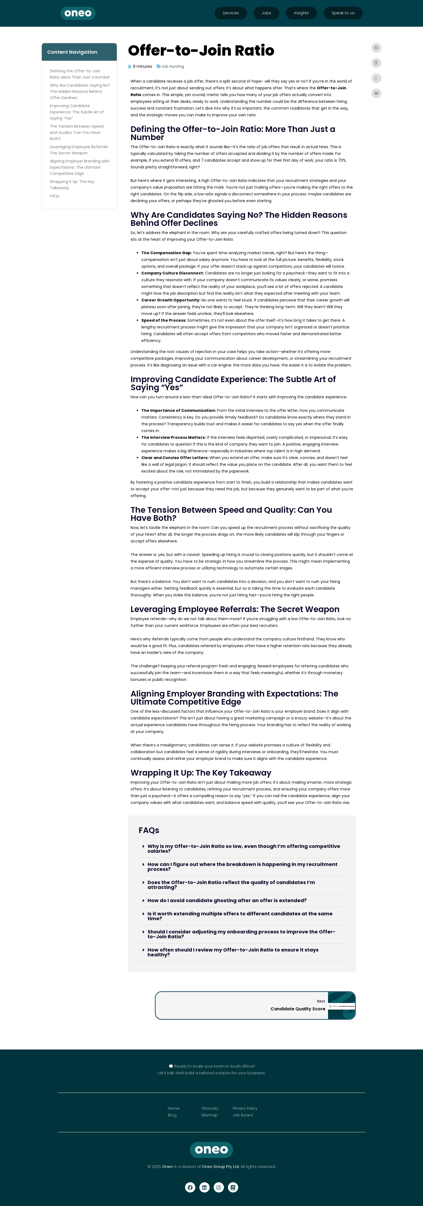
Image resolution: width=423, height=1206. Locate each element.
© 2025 (155, 1166)
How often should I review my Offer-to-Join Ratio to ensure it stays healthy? (233, 952)
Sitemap (209, 1115)
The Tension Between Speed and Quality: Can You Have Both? (77, 132)
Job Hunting (173, 66)
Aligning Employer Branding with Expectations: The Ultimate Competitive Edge (80, 167)
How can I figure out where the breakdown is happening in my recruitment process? (242, 866)
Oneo (167, 1166)
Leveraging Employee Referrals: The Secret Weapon (79, 150)
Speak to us (343, 13)
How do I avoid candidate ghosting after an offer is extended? (227, 900)
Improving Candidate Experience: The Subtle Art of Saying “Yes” (77, 112)
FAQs (54, 196)
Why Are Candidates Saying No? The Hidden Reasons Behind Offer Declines (80, 91)
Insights (301, 13)
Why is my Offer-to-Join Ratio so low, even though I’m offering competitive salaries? (244, 848)
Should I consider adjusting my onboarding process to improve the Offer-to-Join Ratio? (242, 934)
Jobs (266, 13)
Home (174, 1108)
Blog (172, 1115)
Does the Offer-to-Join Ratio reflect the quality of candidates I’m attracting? (231, 885)
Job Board (243, 1115)
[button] (242, 849)
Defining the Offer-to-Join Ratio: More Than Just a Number (80, 74)
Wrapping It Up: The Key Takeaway (72, 185)
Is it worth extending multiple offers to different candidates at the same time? (240, 916)
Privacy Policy (245, 1108)
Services (231, 13)
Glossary (209, 1108)
